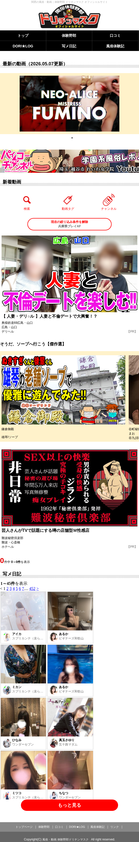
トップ (23, 35)
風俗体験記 (115, 46)
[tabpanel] (69, 104)
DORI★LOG (23, 46)
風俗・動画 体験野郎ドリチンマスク (65, 839)
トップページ (24, 826)
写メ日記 (69, 46)
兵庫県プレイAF (69, 224)
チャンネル (109, 202)
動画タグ (68, 202)
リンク (114, 826)
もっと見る (69, 805)
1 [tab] (72, 138)
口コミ (115, 35)
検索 (27, 202)
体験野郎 (69, 35)
